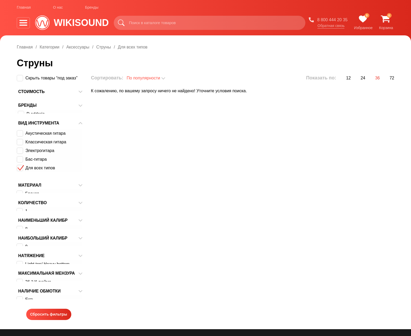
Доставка (127, 298)
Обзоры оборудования (253, 282)
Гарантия (127, 306)
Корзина (184, 313)
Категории (49, 47)
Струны (103, 47)
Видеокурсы (187, 298)
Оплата (125, 290)
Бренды (92, 8)
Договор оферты (134, 321)
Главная (24, 8)
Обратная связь (330, 26)
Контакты (127, 313)
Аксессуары (77, 47)
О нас (58, 8)
